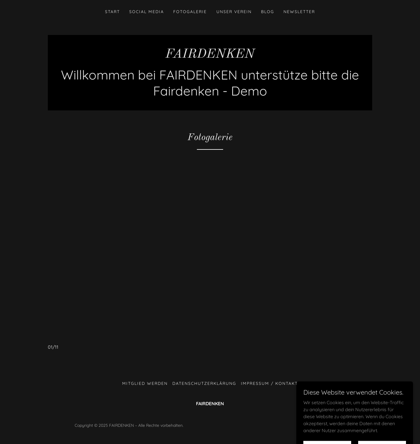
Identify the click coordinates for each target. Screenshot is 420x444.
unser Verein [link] (234, 11)
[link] (210, 56)
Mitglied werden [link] (145, 383)
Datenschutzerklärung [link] (204, 383)
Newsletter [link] (299, 11)
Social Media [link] (146, 11)
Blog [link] (267, 11)
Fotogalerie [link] (190, 11)
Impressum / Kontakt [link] (269, 383)
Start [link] (112, 11)
